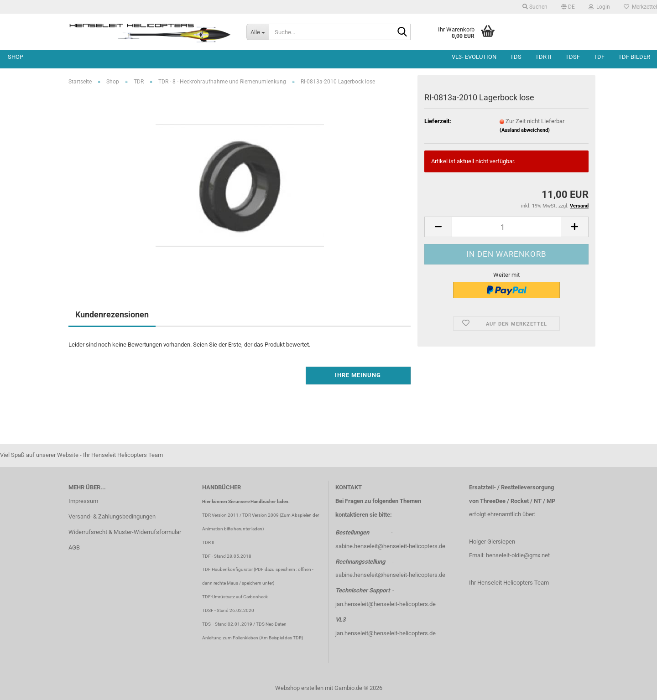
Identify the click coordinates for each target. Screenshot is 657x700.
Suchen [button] (535, 7)
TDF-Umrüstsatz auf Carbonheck (235, 596)
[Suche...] (257, 32)
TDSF (572, 56)
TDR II (543, 56)
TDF (599, 56)
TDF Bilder (634, 56)
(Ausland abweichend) (525, 130)
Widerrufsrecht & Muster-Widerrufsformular (124, 532)
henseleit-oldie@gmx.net (518, 555)
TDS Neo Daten (271, 624)
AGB (74, 547)
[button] (568, 7)
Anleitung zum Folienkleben (230, 637)
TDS (515, 56)
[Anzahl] (506, 227)
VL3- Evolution (474, 56)
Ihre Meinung (358, 375)
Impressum (83, 501)
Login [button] (599, 7)
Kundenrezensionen (112, 314)
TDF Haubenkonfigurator (227, 569)
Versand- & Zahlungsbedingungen (112, 516)
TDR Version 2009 (260, 515)
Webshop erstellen (299, 687)
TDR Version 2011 (220, 515)
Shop (15, 56)
